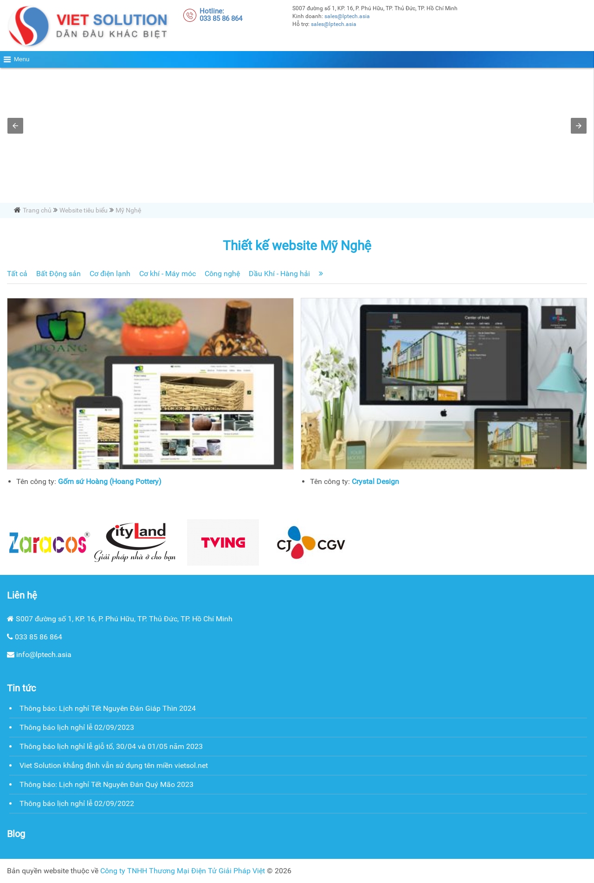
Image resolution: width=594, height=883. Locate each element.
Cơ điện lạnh (110, 273)
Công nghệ (222, 273)
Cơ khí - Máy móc (167, 273)
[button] (15, 126)
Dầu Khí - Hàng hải (279, 273)
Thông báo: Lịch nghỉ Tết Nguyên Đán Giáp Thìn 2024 (107, 708)
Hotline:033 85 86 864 (221, 15)
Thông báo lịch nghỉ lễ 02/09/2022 (76, 803)
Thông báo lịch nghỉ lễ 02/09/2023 (76, 727)
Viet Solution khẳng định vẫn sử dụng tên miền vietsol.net (113, 765)
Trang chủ (37, 210)
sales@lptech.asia (347, 16)
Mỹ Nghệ (128, 210)
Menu (21, 59)
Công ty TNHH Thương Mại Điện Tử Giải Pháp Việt (182, 870)
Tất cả (17, 273)
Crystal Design (375, 481)
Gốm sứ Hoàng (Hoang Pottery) (109, 481)
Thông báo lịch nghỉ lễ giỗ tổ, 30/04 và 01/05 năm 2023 (111, 746)
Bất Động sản (58, 273)
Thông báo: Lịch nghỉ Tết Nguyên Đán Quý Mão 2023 (106, 784)
